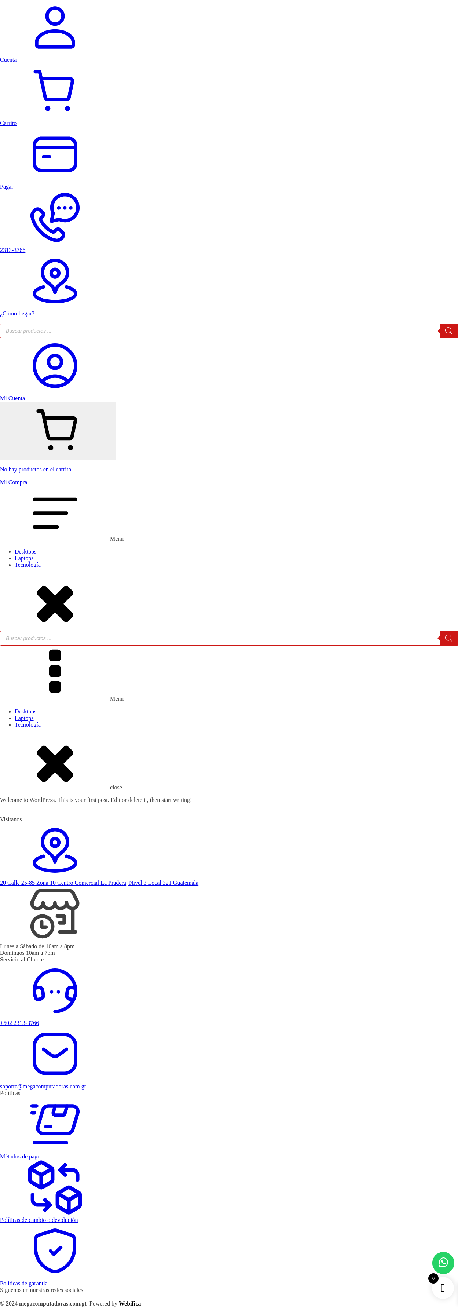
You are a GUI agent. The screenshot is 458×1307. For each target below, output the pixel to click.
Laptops (24, 558)
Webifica (130, 1303)
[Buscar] (449, 331)
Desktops (26, 551)
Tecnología (28, 565)
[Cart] (58, 431)
